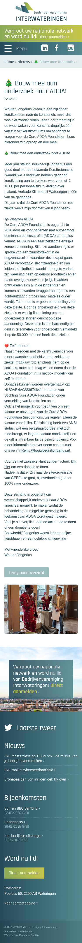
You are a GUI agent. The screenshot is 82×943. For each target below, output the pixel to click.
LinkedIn (44, 48)
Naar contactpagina (19, 903)
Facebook (57, 48)
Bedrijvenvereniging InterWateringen (41, 11)
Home (9, 62)
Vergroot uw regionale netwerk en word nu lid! (38, 33)
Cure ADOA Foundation (49, 203)
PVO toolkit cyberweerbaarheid (28, 770)
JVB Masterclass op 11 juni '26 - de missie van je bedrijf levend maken (40, 758)
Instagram (71, 48)
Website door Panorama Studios (21, 935)
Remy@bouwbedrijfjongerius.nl (45, 450)
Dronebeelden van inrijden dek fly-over (35, 779)
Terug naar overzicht (26, 572)
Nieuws (24, 62)
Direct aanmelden (24, 873)
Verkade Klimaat (31, 192)
